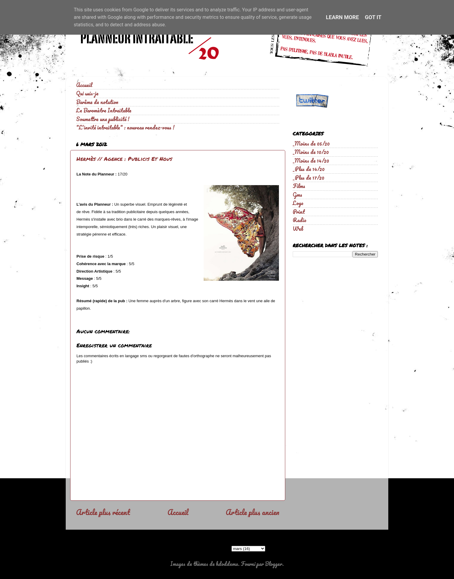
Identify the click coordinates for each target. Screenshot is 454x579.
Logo (298, 203)
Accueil (84, 85)
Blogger (273, 564)
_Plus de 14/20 (309, 169)
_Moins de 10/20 (311, 152)
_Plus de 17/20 (308, 177)
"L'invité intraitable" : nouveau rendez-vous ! (125, 127)
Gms (297, 194)
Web (298, 228)
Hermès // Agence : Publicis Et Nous (124, 159)
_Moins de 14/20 (311, 160)
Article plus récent (103, 512)
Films (299, 186)
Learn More (342, 17)
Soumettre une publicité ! (102, 119)
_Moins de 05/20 (311, 143)
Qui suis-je (87, 93)
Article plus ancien (252, 512)
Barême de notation (97, 102)
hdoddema (227, 564)
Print (299, 211)
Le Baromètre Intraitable (103, 110)
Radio (299, 220)
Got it (373, 17)
